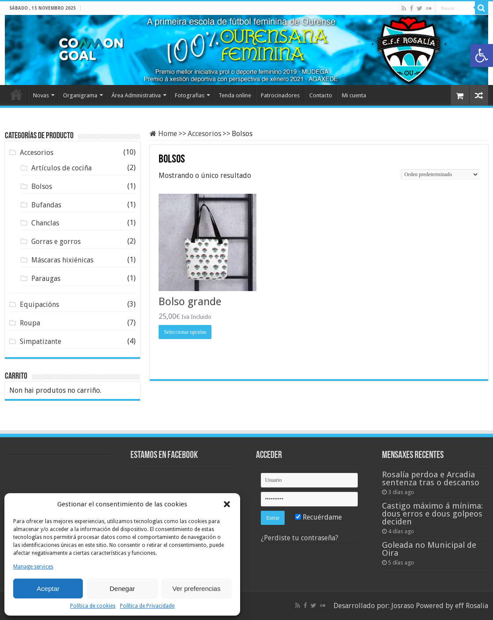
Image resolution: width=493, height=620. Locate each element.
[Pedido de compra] (440, 174)
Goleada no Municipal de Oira (429, 548)
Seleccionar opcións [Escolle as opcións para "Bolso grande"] (185, 332)
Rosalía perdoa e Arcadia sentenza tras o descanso (430, 478)
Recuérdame (318, 517)
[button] (481, 55)
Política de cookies (92, 606)
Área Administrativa (136, 95)
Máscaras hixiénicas (62, 260)
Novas (41, 95)
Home (16, 94)
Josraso (402, 606)
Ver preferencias (196, 588)
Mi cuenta (354, 95)
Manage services (33, 567)
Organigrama (80, 95)
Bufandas (46, 205)
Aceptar (48, 588)
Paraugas (45, 278)
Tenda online (235, 95)
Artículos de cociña (61, 168)
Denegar (122, 588)
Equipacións (39, 304)
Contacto (320, 95)
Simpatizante (40, 341)
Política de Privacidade (147, 606)
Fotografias (189, 95)
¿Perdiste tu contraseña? (299, 538)
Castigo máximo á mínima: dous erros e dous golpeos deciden (432, 513)
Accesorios (204, 133)
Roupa (30, 323)
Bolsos (41, 186)
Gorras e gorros (56, 241)
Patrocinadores (280, 95)
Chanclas (45, 223)
